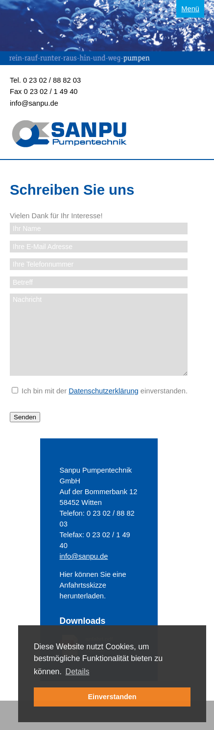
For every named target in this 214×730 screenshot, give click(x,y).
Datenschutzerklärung (104, 391)
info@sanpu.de (34, 103)
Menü (190, 9)
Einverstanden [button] (112, 697)
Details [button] (78, 671)
